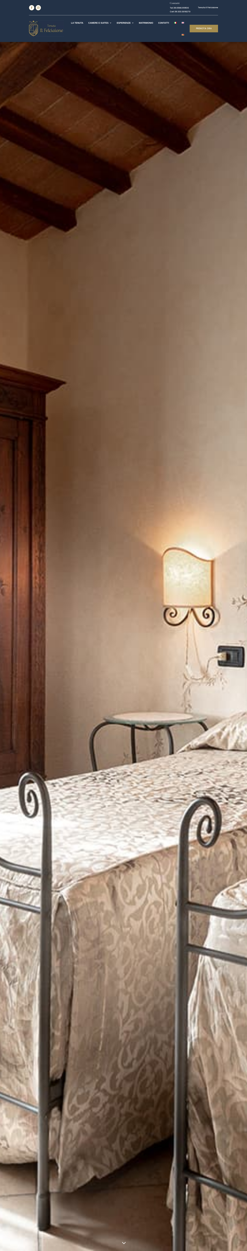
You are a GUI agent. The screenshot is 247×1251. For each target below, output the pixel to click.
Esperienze (124, 23)
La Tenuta (77, 23)
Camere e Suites (98, 23)
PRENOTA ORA (204, 28)
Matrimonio (146, 23)
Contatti (163, 23)
